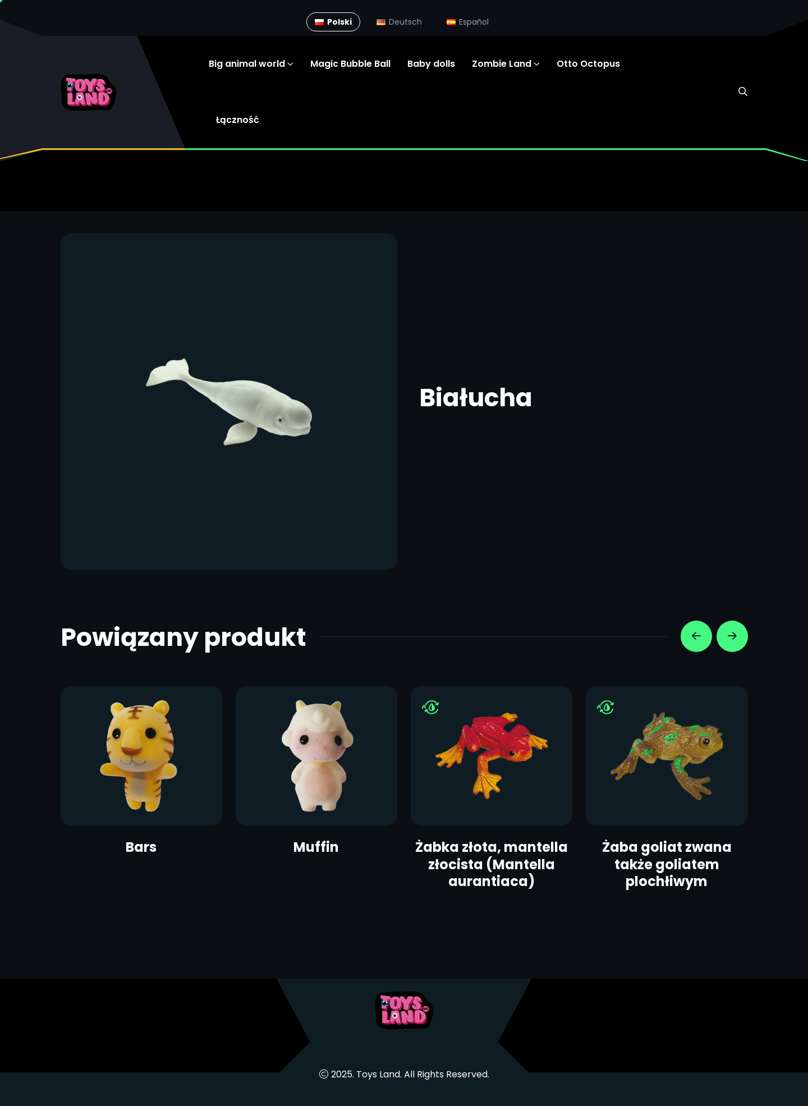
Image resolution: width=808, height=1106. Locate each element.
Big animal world (247, 63)
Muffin (316, 847)
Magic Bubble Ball (350, 63)
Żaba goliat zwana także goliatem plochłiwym (667, 864)
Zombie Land (501, 63)
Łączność (237, 119)
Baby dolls (431, 63)
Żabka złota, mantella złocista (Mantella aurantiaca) (491, 864)
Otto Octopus (588, 63)
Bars (141, 847)
